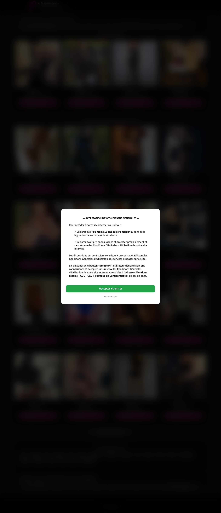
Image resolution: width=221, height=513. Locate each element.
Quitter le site (110, 296)
